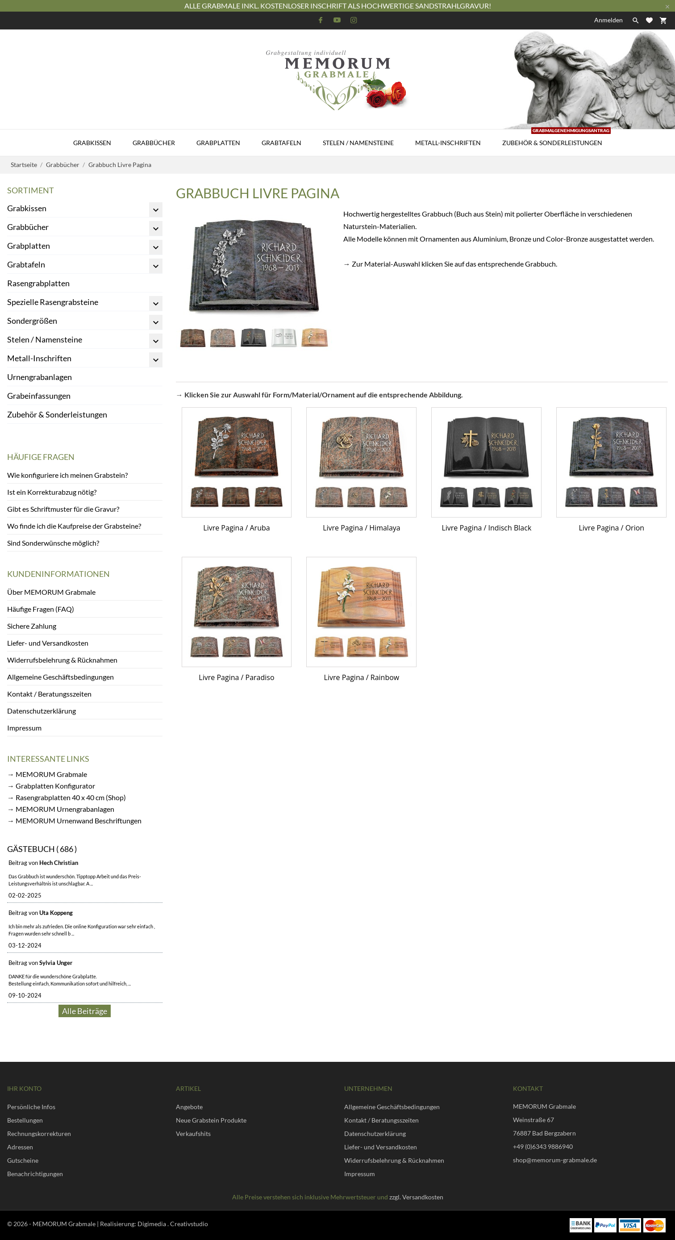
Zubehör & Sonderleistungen (556, 137)
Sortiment (30, 190)
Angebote (189, 1107)
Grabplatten (218, 142)
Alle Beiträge (84, 1011)
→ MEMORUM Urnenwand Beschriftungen (74, 820)
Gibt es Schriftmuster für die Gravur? (63, 509)
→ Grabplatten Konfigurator (51, 785)
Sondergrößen (32, 321)
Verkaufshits (193, 1133)
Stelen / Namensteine (358, 142)
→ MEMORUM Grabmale (47, 774)
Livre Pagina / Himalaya (361, 528)
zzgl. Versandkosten (416, 1197)
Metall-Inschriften (448, 142)
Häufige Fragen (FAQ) (40, 609)
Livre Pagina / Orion (611, 528)
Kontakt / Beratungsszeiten (49, 693)
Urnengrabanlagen (39, 377)
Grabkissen (92, 142)
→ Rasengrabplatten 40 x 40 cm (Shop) (66, 797)
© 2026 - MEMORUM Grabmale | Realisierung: (72, 1223)
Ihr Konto (24, 1088)
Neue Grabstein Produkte (211, 1120)
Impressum (24, 727)
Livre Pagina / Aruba (236, 528)
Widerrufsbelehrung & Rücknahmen (62, 659)
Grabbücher (154, 142)
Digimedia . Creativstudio (173, 1223)
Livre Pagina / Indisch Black (486, 528)
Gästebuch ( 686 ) (42, 849)
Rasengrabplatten (38, 283)
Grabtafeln (281, 142)
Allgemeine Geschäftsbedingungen (60, 676)
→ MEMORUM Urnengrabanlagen (60, 809)
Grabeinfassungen (39, 396)
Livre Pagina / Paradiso (236, 677)
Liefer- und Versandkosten (47, 643)
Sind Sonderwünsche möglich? (53, 543)
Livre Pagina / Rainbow (362, 677)
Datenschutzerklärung (41, 710)
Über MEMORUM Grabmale (51, 592)
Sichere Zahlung (31, 626)
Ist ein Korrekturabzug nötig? (51, 492)
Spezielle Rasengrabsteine (52, 302)
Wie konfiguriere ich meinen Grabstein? (67, 475)
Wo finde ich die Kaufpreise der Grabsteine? (74, 526)
